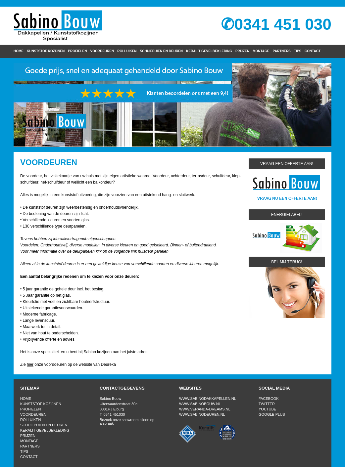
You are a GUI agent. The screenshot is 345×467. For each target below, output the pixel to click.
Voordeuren (102, 51)
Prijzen (242, 51)
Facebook (269, 399)
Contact (312, 51)
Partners (282, 51)
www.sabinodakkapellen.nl (207, 399)
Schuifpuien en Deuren (161, 51)
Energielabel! (287, 214)
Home (19, 51)
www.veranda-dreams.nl (204, 409)
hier (30, 364)
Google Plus (272, 414)
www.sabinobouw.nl (200, 404)
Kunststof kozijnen (46, 51)
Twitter (267, 404)
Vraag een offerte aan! (286, 163)
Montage (261, 51)
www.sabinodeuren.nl (202, 414)
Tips (297, 51)
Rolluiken (126, 51)
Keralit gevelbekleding (209, 51)
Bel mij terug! (286, 262)
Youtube (267, 409)
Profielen (77, 51)
